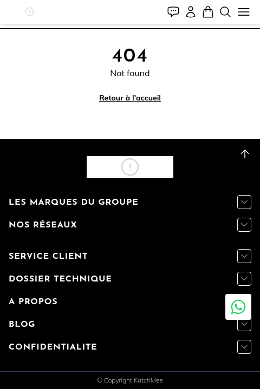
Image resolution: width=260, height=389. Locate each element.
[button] (29, 11)
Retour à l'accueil (130, 98)
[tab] (130, 28)
